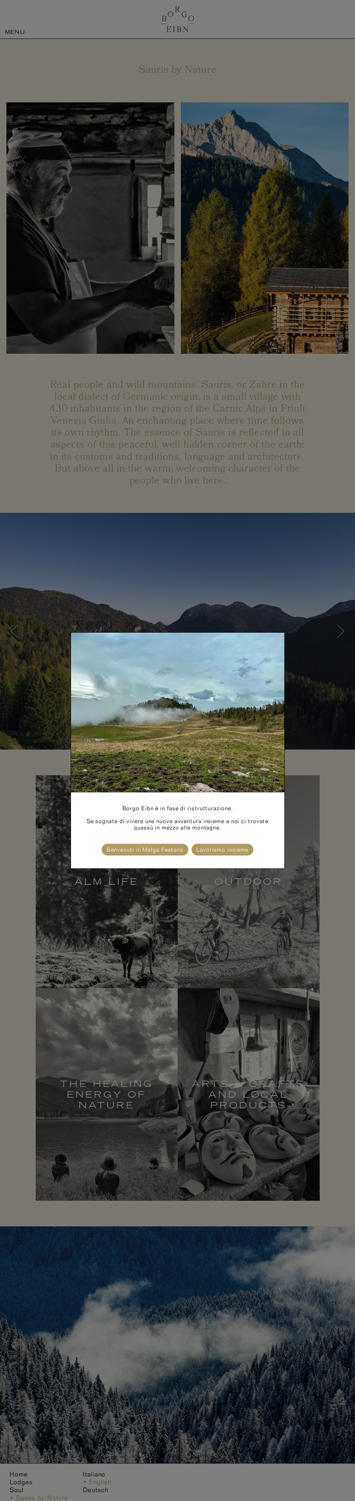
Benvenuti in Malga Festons (145, 849)
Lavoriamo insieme (222, 849)
